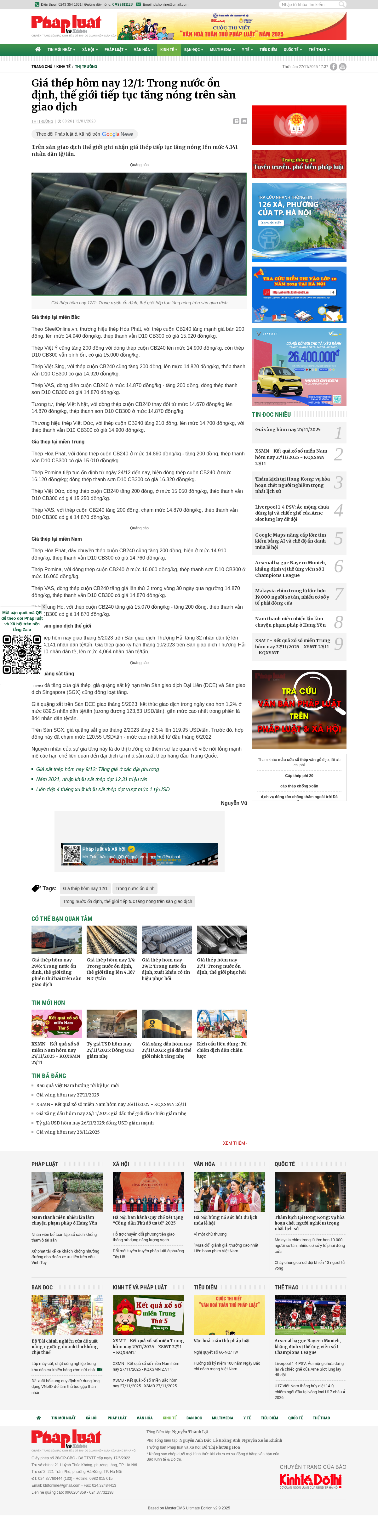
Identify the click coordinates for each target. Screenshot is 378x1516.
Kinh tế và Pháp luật (140, 1287)
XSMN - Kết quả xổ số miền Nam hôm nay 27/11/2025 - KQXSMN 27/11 (56, 1053)
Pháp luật (116, 49)
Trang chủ (42, 67)
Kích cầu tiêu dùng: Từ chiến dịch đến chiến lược (222, 1050)
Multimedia (222, 49)
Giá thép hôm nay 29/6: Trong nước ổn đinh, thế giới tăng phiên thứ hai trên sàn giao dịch (57, 972)
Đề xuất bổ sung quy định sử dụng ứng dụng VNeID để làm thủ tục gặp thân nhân (66, 1386)
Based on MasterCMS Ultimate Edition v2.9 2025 (189, 1508)
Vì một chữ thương (210, 1234)
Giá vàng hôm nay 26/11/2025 (68, 1132)
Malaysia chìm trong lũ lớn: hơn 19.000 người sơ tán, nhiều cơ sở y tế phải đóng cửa (292, 597)
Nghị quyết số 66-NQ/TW (216, 1352)
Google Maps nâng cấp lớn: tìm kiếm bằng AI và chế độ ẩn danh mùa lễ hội (290, 541)
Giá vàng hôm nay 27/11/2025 (67, 1095)
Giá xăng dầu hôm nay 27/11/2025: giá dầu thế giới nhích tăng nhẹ (167, 1050)
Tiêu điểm (268, 49)
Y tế (247, 49)
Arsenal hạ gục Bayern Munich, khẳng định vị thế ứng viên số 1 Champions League (290, 569)
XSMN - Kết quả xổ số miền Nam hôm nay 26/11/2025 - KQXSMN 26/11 (111, 1104)
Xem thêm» (235, 1143)
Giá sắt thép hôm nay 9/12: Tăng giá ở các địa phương (97, 769)
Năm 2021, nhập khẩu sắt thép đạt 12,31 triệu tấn (91, 779)
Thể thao (319, 49)
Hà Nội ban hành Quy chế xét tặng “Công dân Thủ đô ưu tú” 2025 (148, 1220)
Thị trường (86, 67)
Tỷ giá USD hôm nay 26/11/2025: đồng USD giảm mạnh (95, 1123)
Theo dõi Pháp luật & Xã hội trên (68, 134)
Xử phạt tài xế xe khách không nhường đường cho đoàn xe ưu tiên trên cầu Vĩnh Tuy (65, 1257)
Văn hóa (143, 49)
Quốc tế (293, 49)
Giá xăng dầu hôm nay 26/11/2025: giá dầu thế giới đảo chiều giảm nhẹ (111, 1113)
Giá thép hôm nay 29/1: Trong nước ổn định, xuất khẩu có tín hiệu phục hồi (166, 969)
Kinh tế (168, 49)
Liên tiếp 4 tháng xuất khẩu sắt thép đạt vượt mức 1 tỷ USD (103, 789)
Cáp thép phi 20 (299, 776)
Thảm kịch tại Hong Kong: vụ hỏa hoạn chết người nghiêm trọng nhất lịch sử (292, 485)
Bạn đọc (193, 49)
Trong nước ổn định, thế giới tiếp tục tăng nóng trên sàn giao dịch (127, 901)
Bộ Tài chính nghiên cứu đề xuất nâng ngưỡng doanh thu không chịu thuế (65, 1346)
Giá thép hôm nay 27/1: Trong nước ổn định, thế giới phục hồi (221, 966)
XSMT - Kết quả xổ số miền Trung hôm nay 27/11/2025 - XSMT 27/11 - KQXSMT (292, 647)
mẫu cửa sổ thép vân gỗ (299, 760)
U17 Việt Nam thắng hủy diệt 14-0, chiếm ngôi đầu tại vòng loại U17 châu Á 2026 (310, 1392)
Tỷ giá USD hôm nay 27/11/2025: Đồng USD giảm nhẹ (111, 1050)
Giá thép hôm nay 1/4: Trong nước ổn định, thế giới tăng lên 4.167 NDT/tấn (111, 969)
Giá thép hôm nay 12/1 (85, 888)
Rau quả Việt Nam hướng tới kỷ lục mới (77, 1085)
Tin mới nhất (61, 49)
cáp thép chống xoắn (299, 786)
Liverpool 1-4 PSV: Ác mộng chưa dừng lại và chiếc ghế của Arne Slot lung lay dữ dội (292, 513)
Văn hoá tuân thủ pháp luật (222, 1341)
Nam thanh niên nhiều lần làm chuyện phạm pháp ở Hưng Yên (290, 622)
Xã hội (90, 49)
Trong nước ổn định (135, 888)
